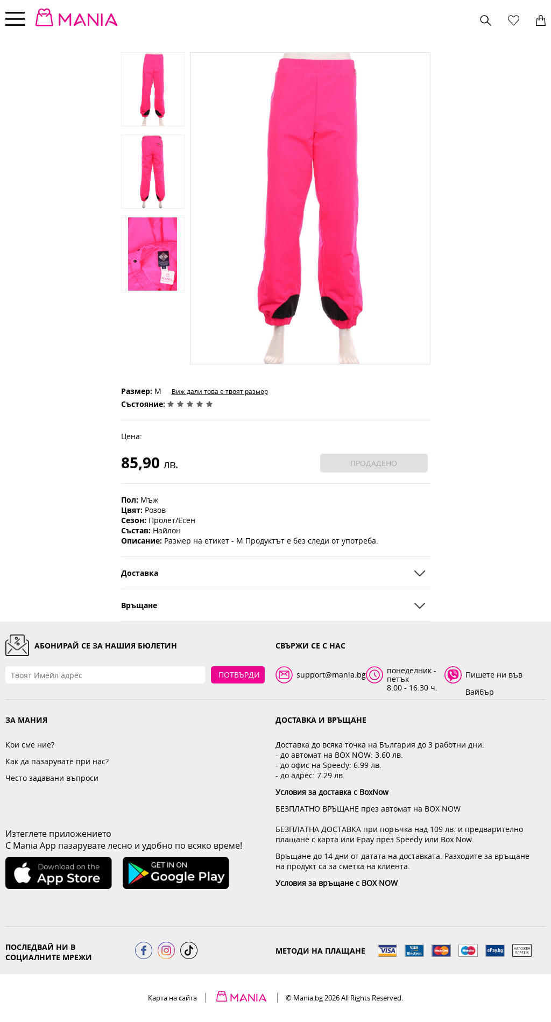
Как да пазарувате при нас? (57, 761)
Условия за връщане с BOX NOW (337, 883)
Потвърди (239, 674)
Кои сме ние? (29, 744)
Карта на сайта (172, 998)
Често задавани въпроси (51, 778)
